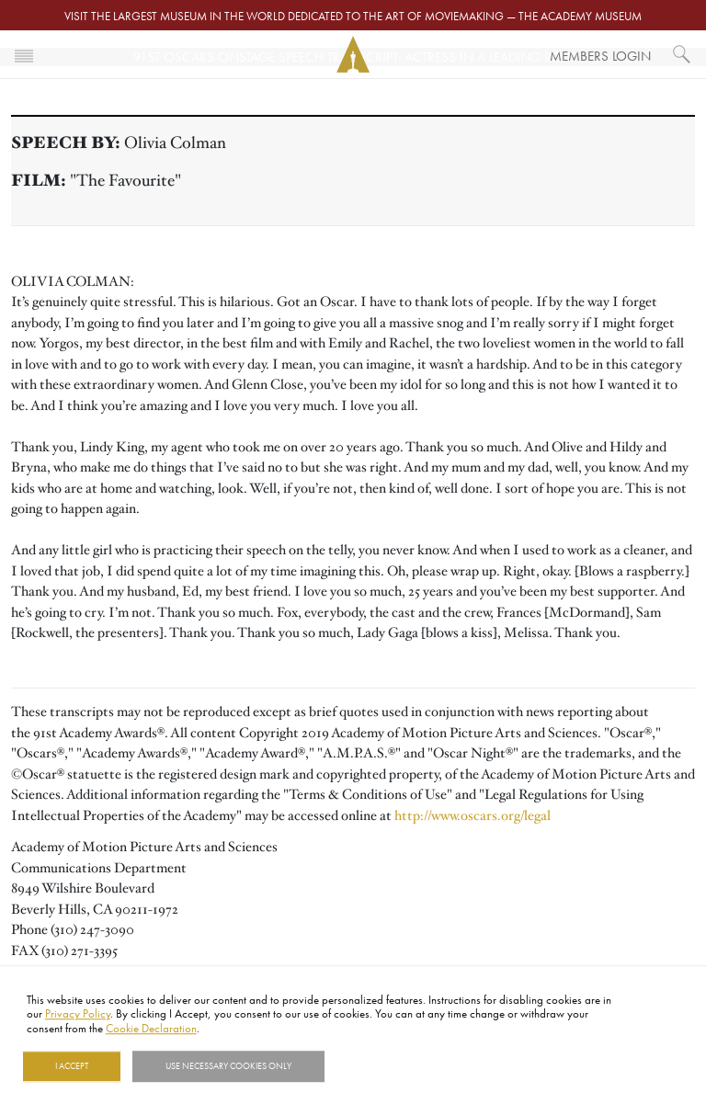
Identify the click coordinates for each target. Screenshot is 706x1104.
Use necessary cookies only (228, 1066)
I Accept (71, 1066)
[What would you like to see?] (682, 54)
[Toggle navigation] (24, 54)
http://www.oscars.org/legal (472, 815)
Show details (371, 1066)
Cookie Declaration (151, 1027)
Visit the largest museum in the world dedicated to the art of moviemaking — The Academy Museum (353, 15)
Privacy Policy (77, 1014)
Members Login (600, 55)
